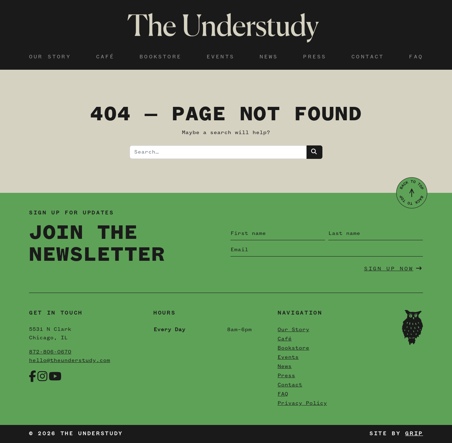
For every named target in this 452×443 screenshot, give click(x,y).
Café (105, 57)
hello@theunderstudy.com (69, 360)
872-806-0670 (50, 352)
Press (314, 57)
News (269, 57)
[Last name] (375, 233)
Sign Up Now (393, 268)
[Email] (326, 250)
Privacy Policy (302, 403)
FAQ (416, 57)
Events (220, 57)
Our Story (50, 57)
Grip (414, 434)
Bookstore (160, 57)
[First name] (277, 233)
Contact (367, 57)
